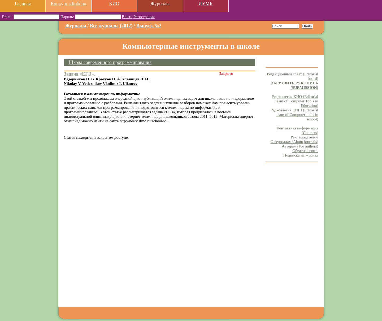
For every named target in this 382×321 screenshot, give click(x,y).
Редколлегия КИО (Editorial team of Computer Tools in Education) (295, 101)
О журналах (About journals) (294, 142)
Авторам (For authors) (300, 146)
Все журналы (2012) (111, 25)
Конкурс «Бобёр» (68, 3)
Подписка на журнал (300, 155)
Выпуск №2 (149, 25)
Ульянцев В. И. (135, 79)
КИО (114, 3)
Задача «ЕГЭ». (79, 74)
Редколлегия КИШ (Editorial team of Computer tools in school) (294, 114)
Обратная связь (305, 151)
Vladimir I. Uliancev (120, 83)
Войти (127, 17)
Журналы (75, 25)
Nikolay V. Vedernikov (83, 83)
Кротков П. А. (108, 79)
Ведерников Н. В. (79, 79)
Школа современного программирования (110, 62)
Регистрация (144, 17)
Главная (23, 3)
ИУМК (205, 3)
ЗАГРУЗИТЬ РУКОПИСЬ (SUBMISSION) (294, 85)
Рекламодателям (304, 137)
